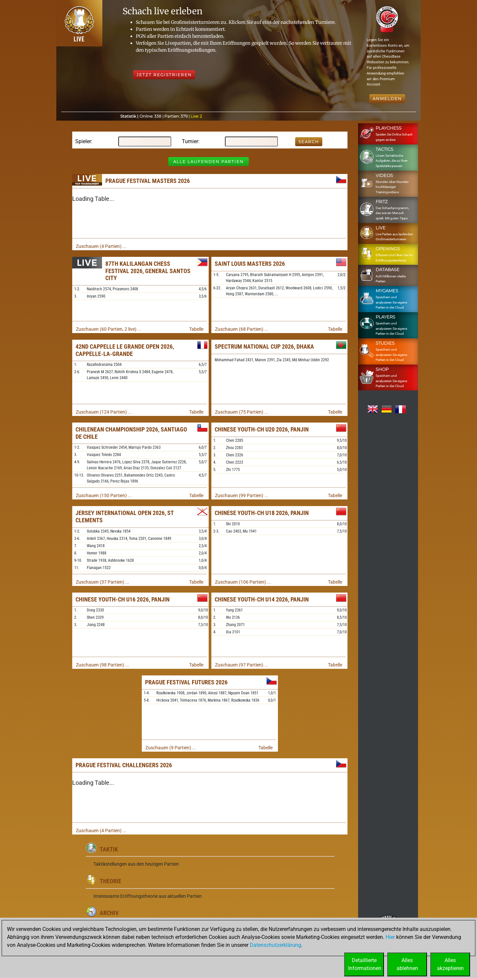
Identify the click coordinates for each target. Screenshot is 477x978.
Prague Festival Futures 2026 (186, 682)
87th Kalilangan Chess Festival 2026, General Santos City (147, 270)
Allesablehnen (407, 964)
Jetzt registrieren (164, 74)
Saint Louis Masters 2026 (250, 263)
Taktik (109, 849)
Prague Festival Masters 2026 (147, 180)
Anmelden (387, 98)
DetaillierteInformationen (364, 964)
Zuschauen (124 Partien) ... (104, 412)
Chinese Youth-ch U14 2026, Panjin (262, 599)
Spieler (83, 141)
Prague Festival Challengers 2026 (124, 765)
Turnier (190, 141)
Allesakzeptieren (450, 964)
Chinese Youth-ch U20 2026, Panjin (262, 429)
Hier (390, 937)
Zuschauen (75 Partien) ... (241, 412)
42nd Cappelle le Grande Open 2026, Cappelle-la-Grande (125, 350)
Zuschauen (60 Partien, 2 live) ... (108, 329)
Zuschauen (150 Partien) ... (104, 495)
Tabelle (196, 329)
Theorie (110, 881)
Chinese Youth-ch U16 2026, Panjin (123, 599)
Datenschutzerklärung (275, 945)
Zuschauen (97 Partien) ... (241, 664)
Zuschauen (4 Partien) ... (101, 246)
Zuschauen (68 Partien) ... (241, 329)
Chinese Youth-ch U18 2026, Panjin (262, 512)
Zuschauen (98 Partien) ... (102, 664)
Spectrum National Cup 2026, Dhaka (264, 346)
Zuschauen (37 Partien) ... (102, 582)
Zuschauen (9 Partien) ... (170, 747)
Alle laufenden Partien (208, 161)
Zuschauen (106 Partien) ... (243, 582)
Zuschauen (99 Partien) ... (241, 495)
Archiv (109, 912)
